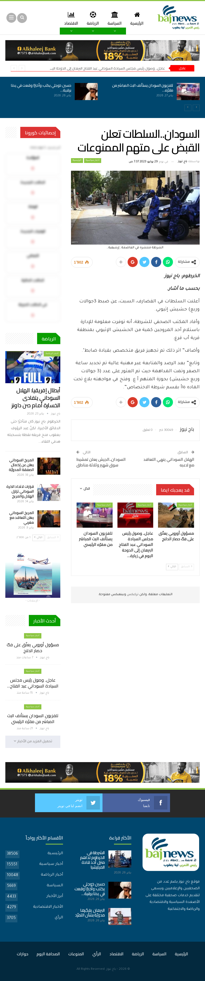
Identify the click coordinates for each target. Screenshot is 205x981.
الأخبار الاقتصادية (48, 907)
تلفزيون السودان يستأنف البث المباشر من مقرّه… (142, 88)
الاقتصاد (116, 954)
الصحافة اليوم (48, 954)
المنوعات (76, 954)
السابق (186, 566)
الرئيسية (136, 18)
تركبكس (132, 594)
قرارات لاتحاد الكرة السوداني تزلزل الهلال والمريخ (20, 491)
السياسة (113, 18)
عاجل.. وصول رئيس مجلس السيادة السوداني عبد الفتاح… (32, 683)
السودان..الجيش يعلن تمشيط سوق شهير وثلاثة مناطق (101, 462)
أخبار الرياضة (52, 353)
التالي (172, 566)
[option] (102, 94)
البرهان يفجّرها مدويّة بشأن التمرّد (90, 912)
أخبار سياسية (93, 160)
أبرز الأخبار (54, 896)
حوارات (22, 954)
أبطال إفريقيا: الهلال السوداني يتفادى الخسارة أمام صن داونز (35, 397)
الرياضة (91, 18)
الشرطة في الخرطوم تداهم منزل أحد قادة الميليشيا (92, 860)
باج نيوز (111, 969)
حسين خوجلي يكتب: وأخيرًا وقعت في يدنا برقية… (41, 88)
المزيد (70, 18)
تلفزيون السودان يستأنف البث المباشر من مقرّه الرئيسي (32, 718)
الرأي (59, 918)
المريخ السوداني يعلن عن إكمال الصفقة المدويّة (21, 465)
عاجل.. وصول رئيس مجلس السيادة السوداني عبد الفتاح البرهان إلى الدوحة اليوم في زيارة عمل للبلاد (91, 68)
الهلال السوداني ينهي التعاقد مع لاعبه (168, 462)
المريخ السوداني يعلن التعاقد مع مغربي (21, 517)
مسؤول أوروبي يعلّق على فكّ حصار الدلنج (33, 648)
